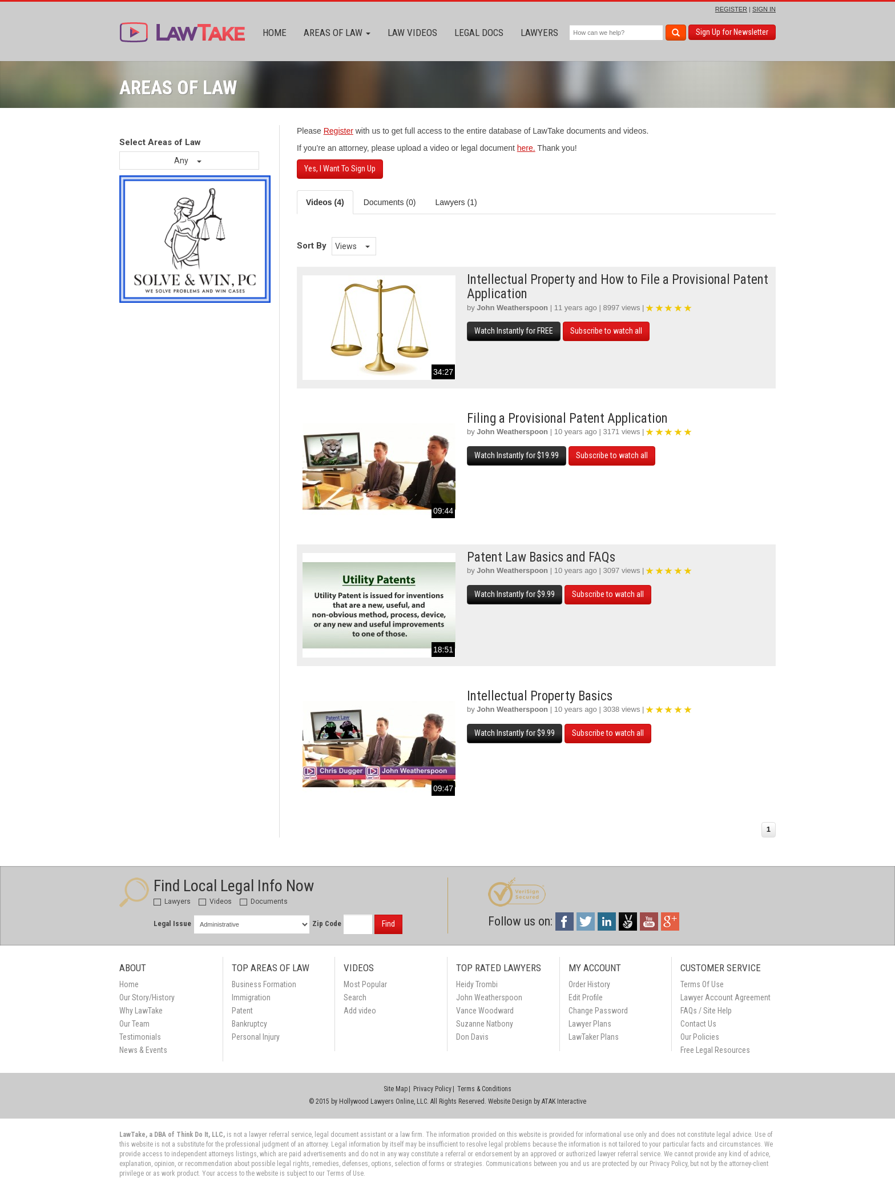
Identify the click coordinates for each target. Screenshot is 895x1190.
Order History (589, 984)
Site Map (396, 1089)
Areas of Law (337, 32)
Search (355, 997)
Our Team (134, 1023)
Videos (215, 901)
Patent (242, 1010)
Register (338, 130)
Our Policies (699, 1036)
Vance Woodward (485, 1010)
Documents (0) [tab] (390, 202)
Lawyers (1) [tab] (456, 202)
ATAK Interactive (564, 1101)
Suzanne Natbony (484, 1023)
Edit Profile (586, 997)
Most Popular (365, 984)
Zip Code (326, 923)
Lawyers (539, 32)
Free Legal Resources (715, 1050)
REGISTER (731, 9)
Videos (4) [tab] (325, 202)
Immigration (251, 997)
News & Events (143, 1050)
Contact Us (698, 1023)
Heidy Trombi (477, 984)
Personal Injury (256, 1036)
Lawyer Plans (590, 1023)
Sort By (311, 246)
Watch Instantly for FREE (513, 330)
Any (187, 160)
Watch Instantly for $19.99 (516, 455)
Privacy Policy (432, 1089)
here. (526, 148)
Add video (360, 1010)
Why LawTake (141, 1010)
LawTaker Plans (594, 1036)
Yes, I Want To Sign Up (340, 168)
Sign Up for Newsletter (732, 32)
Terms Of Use (702, 984)
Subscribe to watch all (606, 330)
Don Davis (472, 1036)
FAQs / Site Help (706, 1010)
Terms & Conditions (484, 1089)
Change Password (598, 1010)
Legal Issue (172, 923)
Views (352, 246)
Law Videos (412, 32)
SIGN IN (764, 9)
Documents (264, 901)
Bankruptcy (249, 1023)
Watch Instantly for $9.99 (514, 594)
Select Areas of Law (160, 142)
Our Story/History (147, 997)
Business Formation (264, 984)
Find (388, 923)
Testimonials (140, 1036)
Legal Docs (478, 32)
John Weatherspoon (512, 307)
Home (275, 32)
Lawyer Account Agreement (725, 997)
